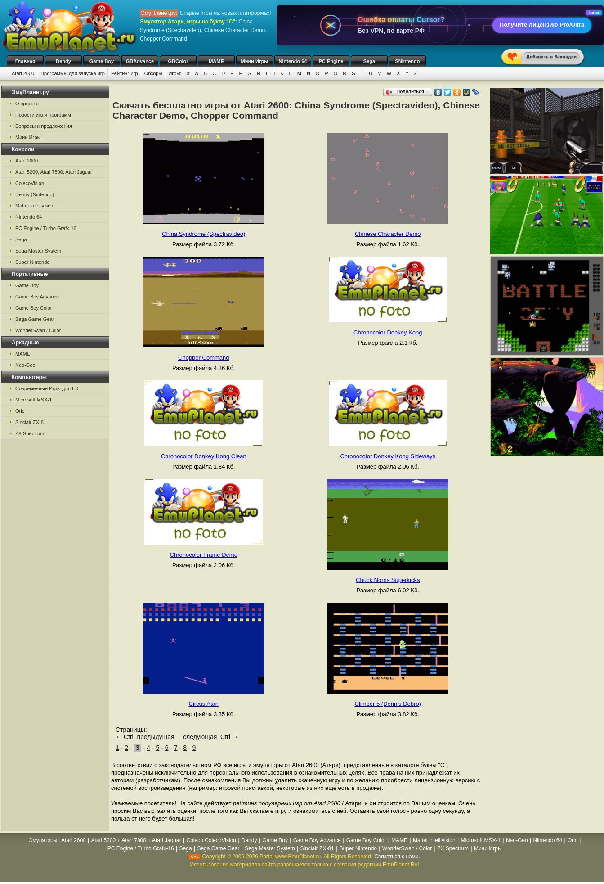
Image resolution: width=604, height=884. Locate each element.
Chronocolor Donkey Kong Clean (203, 456)
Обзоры (153, 73)
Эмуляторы (43, 840)
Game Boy (101, 61)
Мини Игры (254, 61)
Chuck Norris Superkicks (388, 580)
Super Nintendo (32, 262)
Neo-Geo (25, 365)
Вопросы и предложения (43, 126)
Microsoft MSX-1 (33, 399)
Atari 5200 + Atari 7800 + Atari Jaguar (136, 840)
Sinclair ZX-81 (30, 422)
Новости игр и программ (43, 114)
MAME (216, 61)
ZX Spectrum (29, 433)
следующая (200, 736)
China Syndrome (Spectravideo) (203, 233)
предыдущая (155, 736)
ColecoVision (29, 183)
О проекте (27, 103)
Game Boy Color (33, 308)
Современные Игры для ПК (46, 388)
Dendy (63, 61)
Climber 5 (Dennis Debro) (388, 703)
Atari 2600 (23, 73)
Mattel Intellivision (34, 205)
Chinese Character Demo (388, 233)
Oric (19, 411)
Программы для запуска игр (72, 73)
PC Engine (330, 61)
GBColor (178, 61)
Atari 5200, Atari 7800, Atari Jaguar (53, 172)
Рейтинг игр (124, 73)
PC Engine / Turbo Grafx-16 (45, 228)
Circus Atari (204, 703)
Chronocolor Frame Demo (203, 554)
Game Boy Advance (37, 296)
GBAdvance (140, 61)
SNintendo (407, 61)
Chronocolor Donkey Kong (387, 332)
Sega (369, 61)
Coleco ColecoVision (211, 840)
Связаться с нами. (397, 856)
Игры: (174, 73)
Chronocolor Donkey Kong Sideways (387, 456)
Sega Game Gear (34, 319)
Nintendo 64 (293, 61)
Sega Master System (38, 250)
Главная (25, 61)
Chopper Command (203, 357)
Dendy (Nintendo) (34, 194)
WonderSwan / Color (38, 330)
